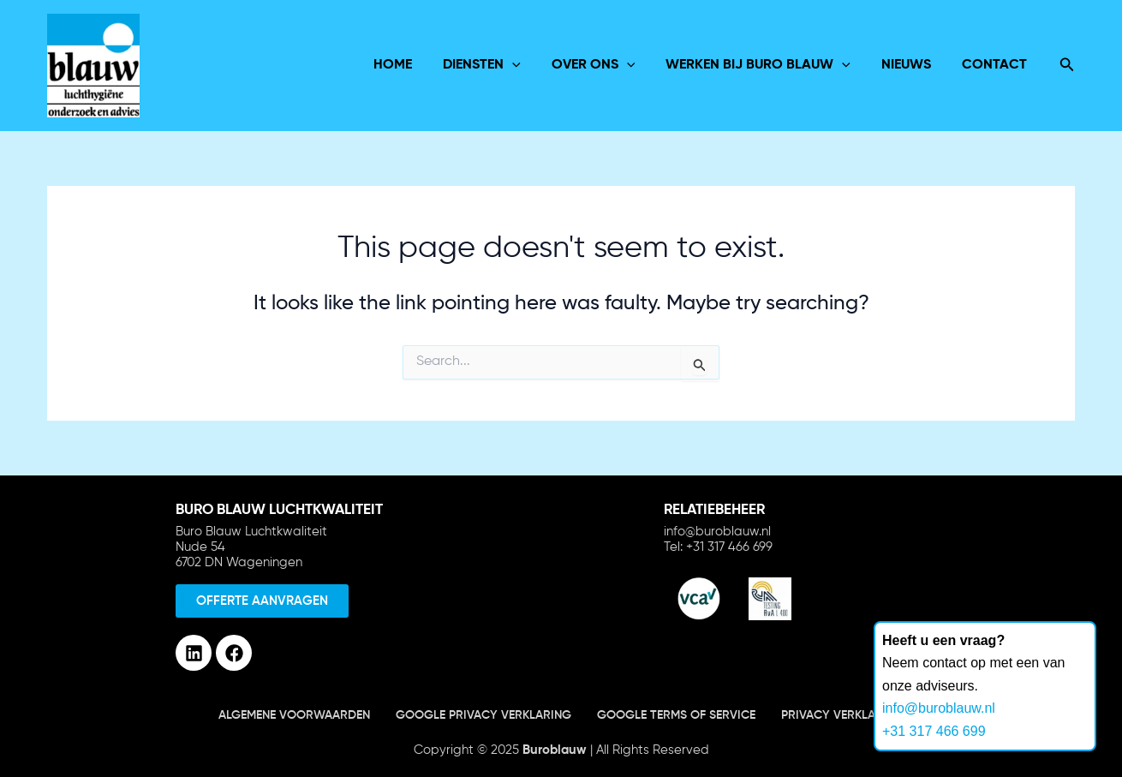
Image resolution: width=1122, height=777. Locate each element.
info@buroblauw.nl (938, 708)
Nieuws (911, 65)
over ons (606, 65)
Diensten (497, 65)
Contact (996, 65)
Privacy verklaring (842, 715)
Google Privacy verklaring (483, 715)
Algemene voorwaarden (294, 715)
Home (411, 65)
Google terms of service (676, 715)
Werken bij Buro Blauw (766, 65)
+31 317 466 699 (934, 731)
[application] (527, 65)
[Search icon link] (1067, 65)
